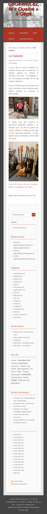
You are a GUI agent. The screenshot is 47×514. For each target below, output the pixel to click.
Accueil (11, 33)
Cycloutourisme (16, 377)
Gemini (23, 366)
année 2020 (17, 448)
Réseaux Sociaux (19, 314)
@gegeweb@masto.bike (21, 248)
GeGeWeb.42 (17, 309)
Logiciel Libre (17, 290)
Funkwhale (26, 374)
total (15, 473)
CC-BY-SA (33, 499)
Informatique (17, 287)
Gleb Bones (23, 33)
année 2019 (17, 451)
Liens (35, 33)
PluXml (18, 507)
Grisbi (15, 292)
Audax (13, 372)
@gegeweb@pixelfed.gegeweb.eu (24, 259)
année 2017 (17, 456)
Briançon (11, 187)
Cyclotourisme (18, 273)
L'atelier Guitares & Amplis (18, 130)
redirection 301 (23, 380)
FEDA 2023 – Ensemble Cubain (23, 343)
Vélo (14, 298)
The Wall (14, 363)
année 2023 (17, 440)
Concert (13, 360)
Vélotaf (15, 303)
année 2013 (17, 464)
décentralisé (15, 375)
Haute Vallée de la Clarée (21, 337)
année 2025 (17, 437)
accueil (21, 48)
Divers (20, 184)
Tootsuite (25, 372)
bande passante (23, 369)
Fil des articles (18, 481)
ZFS (31, 369)
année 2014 (17, 462)
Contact (12, 39)
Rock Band (23, 363)
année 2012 (17, 467)
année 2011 (17, 470)
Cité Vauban (28, 187)
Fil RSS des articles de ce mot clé (23, 196)
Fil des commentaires (20, 484)
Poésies (16, 301)
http (28, 366)
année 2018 (17, 453)
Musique (16, 281)
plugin (19, 372)
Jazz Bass (12, 138)
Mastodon (16, 276)
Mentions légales (26, 39)
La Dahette (16, 56)
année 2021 (17, 445)
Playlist (25, 377)
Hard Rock (15, 383)
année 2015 (17, 459)
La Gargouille (19, 187)
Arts (14, 284)
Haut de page (23, 510)
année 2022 (17, 443)
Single (14, 380)
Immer (15, 317)
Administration (34, 507)
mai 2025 (16, 434)
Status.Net (16, 295)
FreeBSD (16, 306)
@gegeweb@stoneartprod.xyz (23, 245)
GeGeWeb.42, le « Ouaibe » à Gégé (23, 8)
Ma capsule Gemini (19, 227)
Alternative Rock (24, 360)
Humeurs (16, 279)
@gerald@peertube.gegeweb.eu (23, 253)
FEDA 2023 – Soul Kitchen (21, 345)
